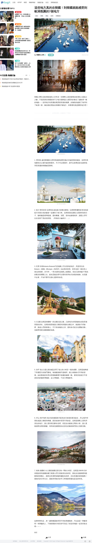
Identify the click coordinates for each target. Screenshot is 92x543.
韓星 (25, 2)
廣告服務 (39, 541)
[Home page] (5, 2)
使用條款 (15, 541)
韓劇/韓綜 (32, 2)
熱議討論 (40, 2)
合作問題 (32, 541)
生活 (47, 2)
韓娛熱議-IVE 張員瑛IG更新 (11, 86)
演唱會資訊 (54, 2)
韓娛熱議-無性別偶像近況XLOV (12, 82)
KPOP (20, 2)
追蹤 (51, 55)
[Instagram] (90, 541)
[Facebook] (85, 541)
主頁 (13, 2)
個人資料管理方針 (23, 541)
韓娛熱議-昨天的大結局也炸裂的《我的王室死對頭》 (16, 79)
